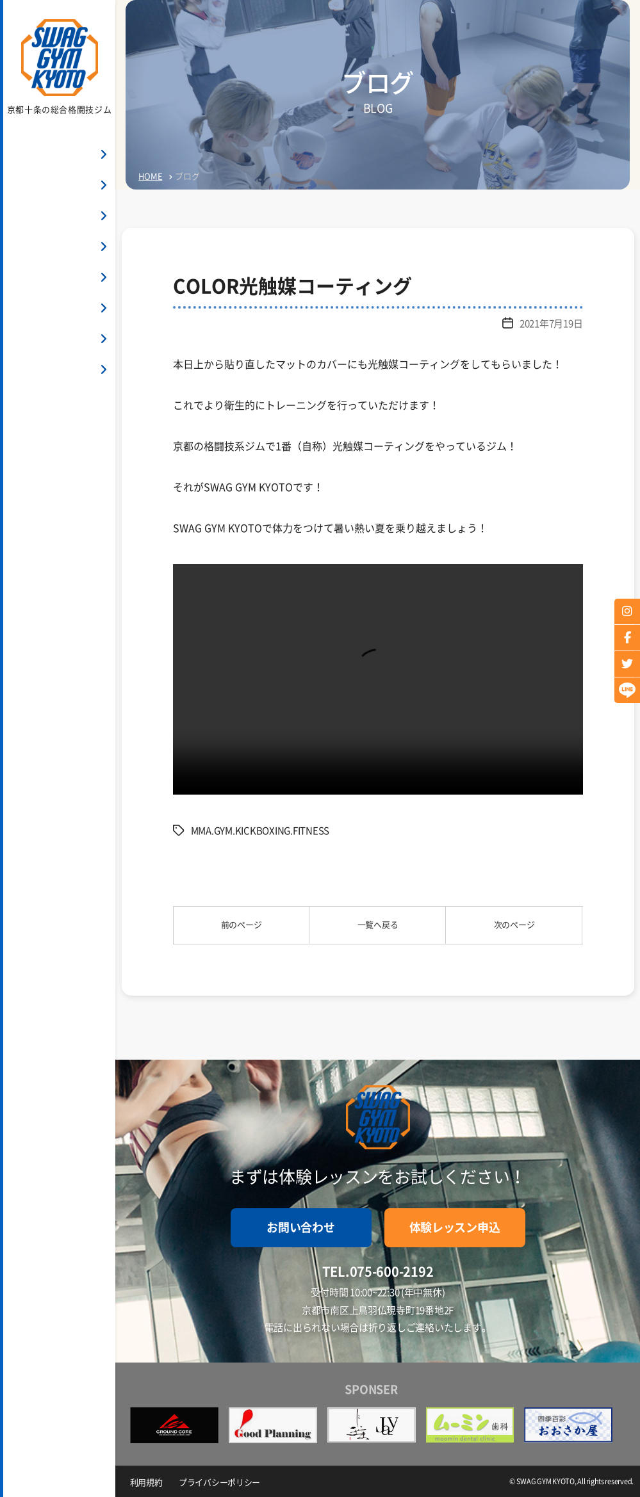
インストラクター (50, 278)
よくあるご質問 (46, 309)
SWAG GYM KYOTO (52, 186)
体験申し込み (59, 449)
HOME (26, 155)
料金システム (41, 217)
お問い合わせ (59, 413)
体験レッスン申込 (454, 1227)
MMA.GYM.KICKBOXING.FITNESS (266, 830)
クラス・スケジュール (60, 247)
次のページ (514, 925)
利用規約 (147, 1481)
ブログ (27, 370)
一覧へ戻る (377, 925)
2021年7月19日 (547, 323)
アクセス (32, 339)
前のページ (241, 925)
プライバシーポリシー (224, 1481)
